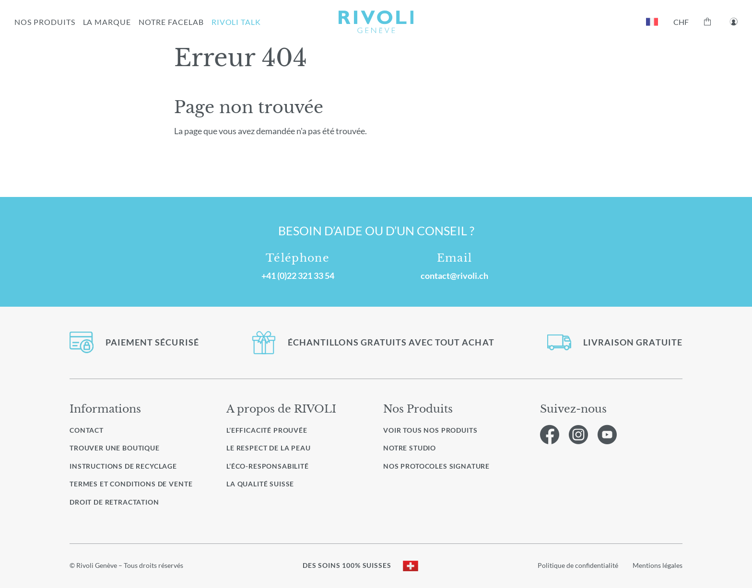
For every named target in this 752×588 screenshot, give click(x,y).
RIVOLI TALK (236, 21)
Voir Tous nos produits (430, 430)
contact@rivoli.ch (454, 275)
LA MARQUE (107, 21)
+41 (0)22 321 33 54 (297, 275)
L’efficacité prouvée (266, 430)
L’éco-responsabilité (267, 466)
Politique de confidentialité (578, 565)
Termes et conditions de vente (131, 484)
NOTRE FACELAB (171, 21)
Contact (87, 430)
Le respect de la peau (268, 448)
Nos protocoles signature (436, 466)
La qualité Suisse (260, 484)
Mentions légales (657, 565)
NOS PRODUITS (44, 21)
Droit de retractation (114, 502)
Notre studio (409, 448)
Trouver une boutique (115, 448)
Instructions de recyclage (123, 466)
